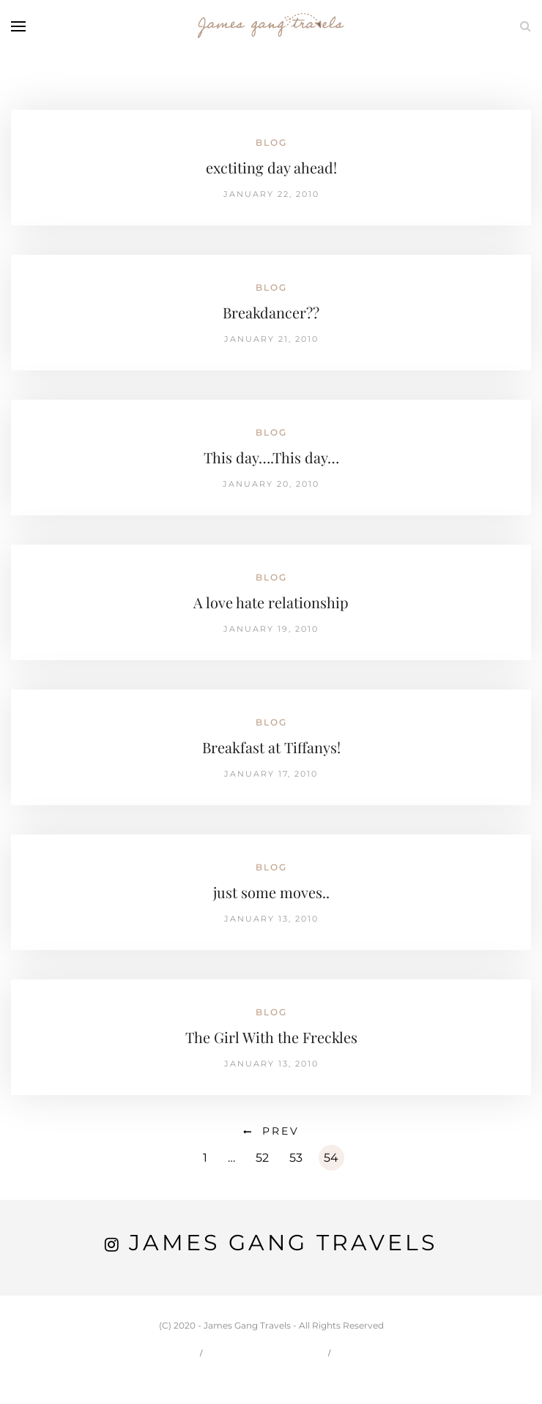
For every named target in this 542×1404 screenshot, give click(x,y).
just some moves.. (271, 892)
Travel (366, 1352)
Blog (271, 142)
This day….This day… (271, 457)
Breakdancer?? (271, 312)
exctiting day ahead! (271, 167)
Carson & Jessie (266, 1352)
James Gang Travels (283, 1242)
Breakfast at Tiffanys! (271, 747)
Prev (281, 1131)
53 (295, 1158)
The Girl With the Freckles (271, 1037)
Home (172, 1352)
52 (262, 1158)
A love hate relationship (271, 602)
